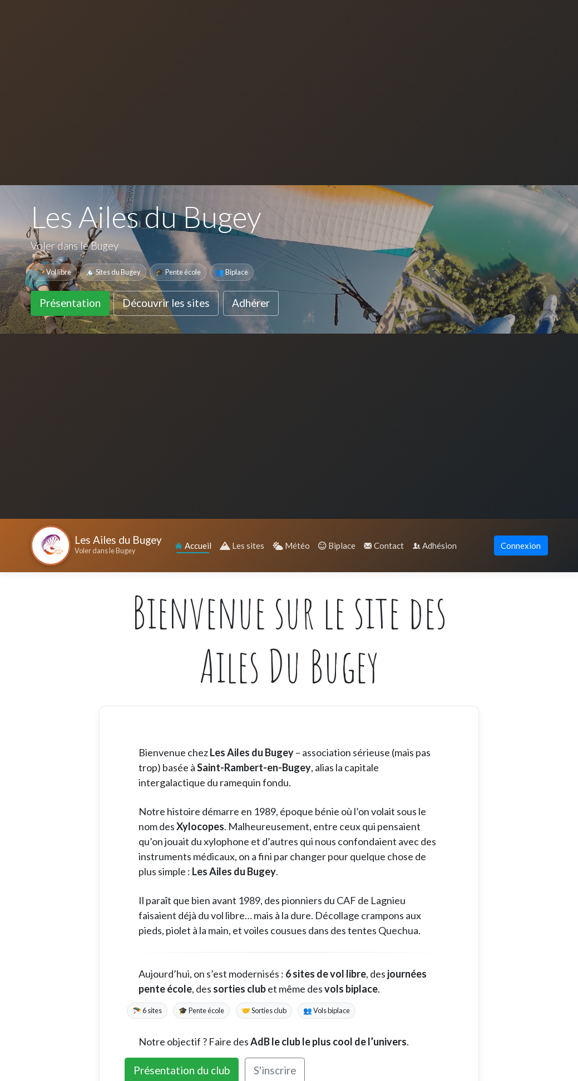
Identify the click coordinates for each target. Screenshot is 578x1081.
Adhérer (251, 302)
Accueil (193, 545)
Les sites (242, 545)
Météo (291, 545)
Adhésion (434, 545)
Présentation (70, 302)
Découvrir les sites (166, 302)
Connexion (521, 545)
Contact (384, 545)
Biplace (336, 545)
